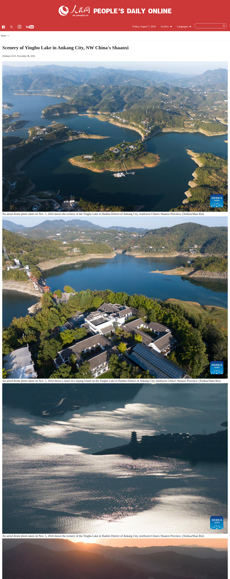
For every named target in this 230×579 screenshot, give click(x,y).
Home (3, 36)
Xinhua (6, 56)
